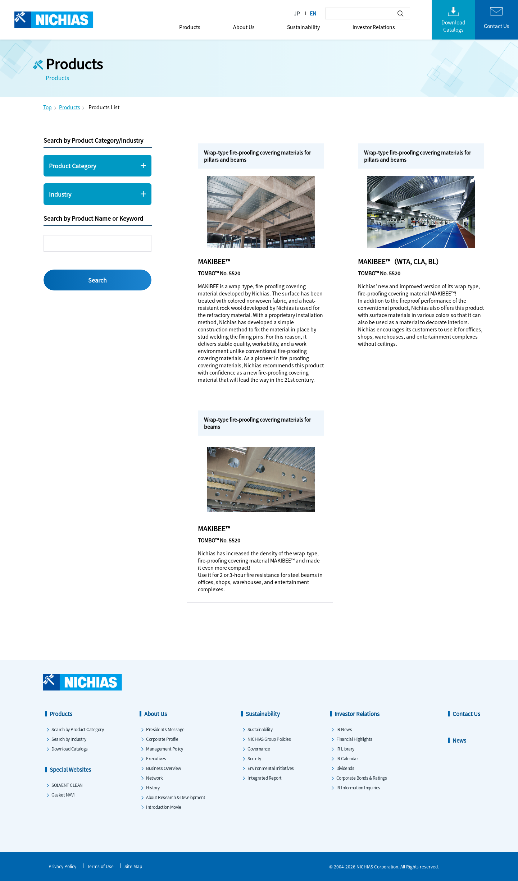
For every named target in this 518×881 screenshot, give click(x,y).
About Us (244, 27)
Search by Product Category (77, 729)
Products (189, 27)
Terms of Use (100, 866)
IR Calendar (347, 758)
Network (154, 778)
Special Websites (70, 769)
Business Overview (163, 768)
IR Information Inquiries (358, 787)
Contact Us (466, 713)
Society (254, 758)
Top (47, 107)
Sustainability (303, 27)
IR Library (345, 748)
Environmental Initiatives (270, 768)
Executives (156, 758)
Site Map (133, 866)
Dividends (345, 768)
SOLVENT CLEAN (67, 785)
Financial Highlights (354, 739)
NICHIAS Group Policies (269, 739)
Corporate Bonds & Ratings (361, 778)
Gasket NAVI (63, 794)
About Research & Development (175, 797)
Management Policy (164, 748)
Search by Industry (68, 739)
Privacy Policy (62, 866)
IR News (344, 729)
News (459, 740)
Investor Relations (374, 27)
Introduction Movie (163, 807)
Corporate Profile (162, 739)
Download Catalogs (69, 748)
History (153, 787)
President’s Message (165, 729)
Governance (258, 748)
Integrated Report (264, 778)
